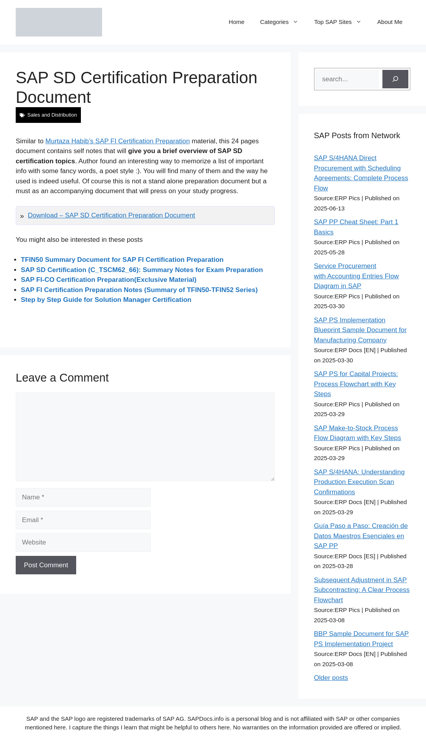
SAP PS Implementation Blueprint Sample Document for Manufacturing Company (360, 330)
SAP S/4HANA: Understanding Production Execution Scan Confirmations (359, 482)
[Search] (395, 79)
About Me (389, 21)
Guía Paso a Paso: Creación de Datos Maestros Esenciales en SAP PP (361, 536)
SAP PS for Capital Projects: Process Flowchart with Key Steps (356, 384)
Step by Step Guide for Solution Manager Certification (106, 299)
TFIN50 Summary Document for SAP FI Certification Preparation (122, 259)
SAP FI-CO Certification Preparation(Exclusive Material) (108, 279)
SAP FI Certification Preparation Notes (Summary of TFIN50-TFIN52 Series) (139, 290)
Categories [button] (283, 22)
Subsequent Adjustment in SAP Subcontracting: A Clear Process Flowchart (362, 590)
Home (237, 21)
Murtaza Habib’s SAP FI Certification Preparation (118, 141)
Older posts (331, 678)
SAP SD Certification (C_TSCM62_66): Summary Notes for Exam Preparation (142, 270)
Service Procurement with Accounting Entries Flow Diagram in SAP (356, 276)
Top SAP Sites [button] (341, 22)
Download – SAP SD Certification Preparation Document (111, 215)
